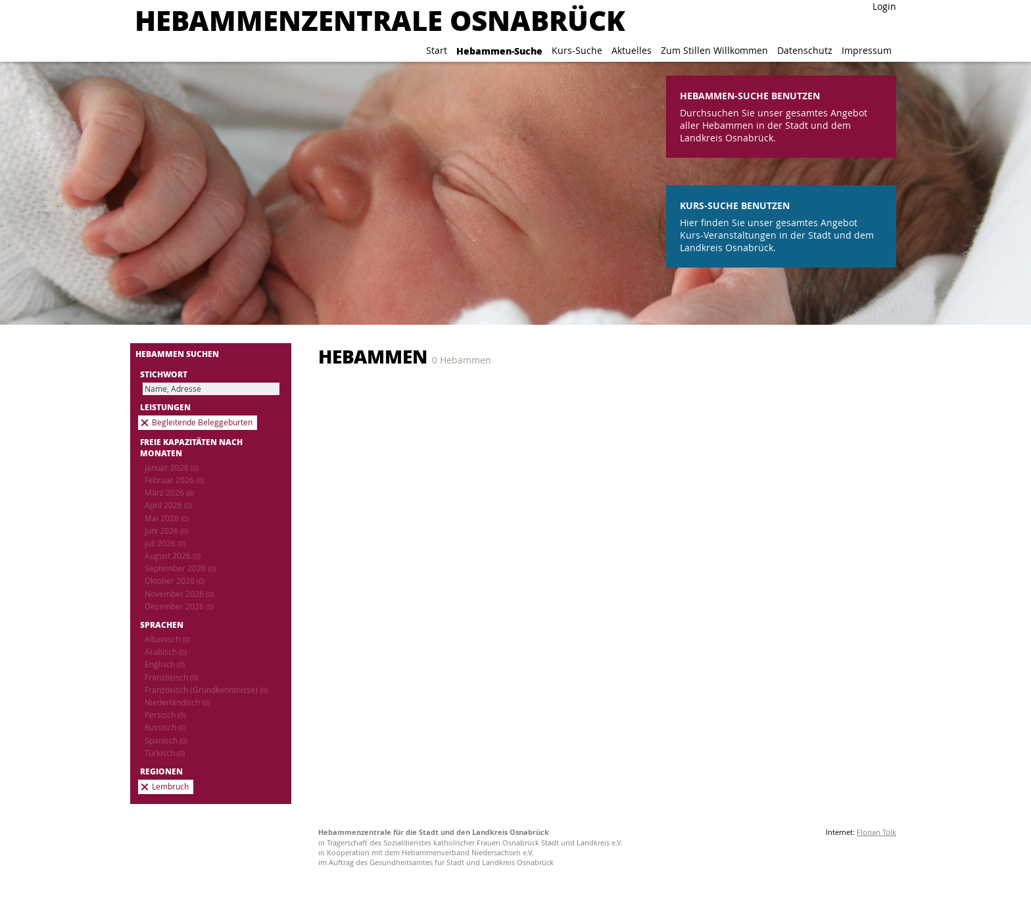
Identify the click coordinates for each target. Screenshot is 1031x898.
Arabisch (166, 652)
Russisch (165, 727)
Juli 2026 (165, 543)
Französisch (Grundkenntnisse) (206, 690)
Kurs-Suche (577, 50)
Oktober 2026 (174, 581)
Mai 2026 (167, 518)
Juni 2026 (166, 531)
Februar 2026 (174, 480)
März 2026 (169, 493)
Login (884, 6)
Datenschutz (804, 50)
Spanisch (166, 740)
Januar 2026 (172, 468)
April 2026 (168, 505)
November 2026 (179, 594)
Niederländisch (177, 702)
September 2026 (180, 568)
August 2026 (173, 556)
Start (436, 50)
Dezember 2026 (179, 606)
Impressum (867, 50)
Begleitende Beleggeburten (202, 422)
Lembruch (170, 787)
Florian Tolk (876, 832)
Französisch (171, 677)
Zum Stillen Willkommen (714, 50)
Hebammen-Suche (499, 50)
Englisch (165, 664)
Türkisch (165, 753)
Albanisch (167, 639)
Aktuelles (631, 50)
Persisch (165, 715)
